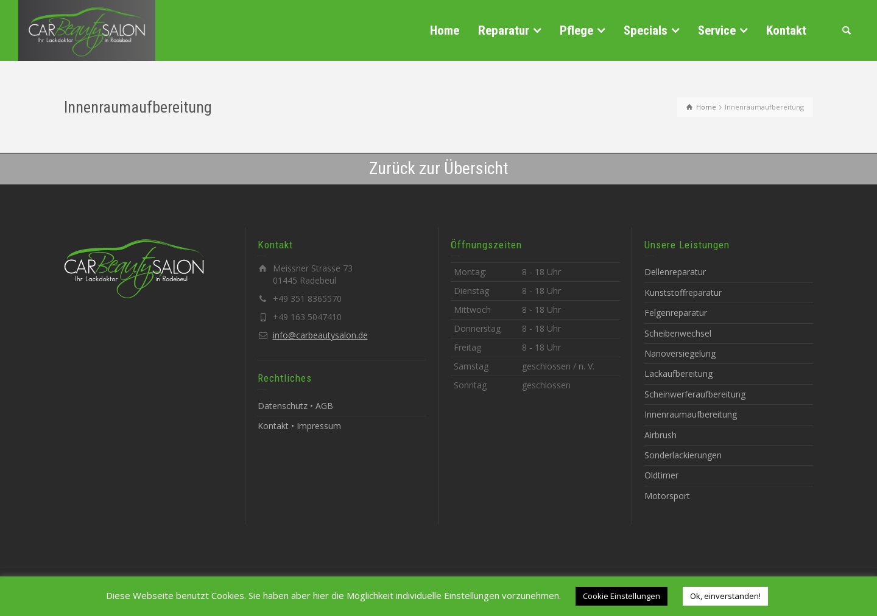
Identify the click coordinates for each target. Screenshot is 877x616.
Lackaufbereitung (678, 373)
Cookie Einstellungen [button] (621, 595)
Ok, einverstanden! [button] (725, 595)
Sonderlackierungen (683, 455)
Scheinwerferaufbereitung (694, 394)
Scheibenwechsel (677, 333)
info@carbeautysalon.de (320, 335)
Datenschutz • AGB (295, 405)
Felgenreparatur (675, 312)
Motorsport (667, 496)
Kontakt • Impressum (299, 426)
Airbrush (660, 435)
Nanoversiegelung (680, 353)
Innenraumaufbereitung (690, 414)
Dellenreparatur (675, 272)
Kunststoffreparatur (683, 292)
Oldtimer (661, 475)
